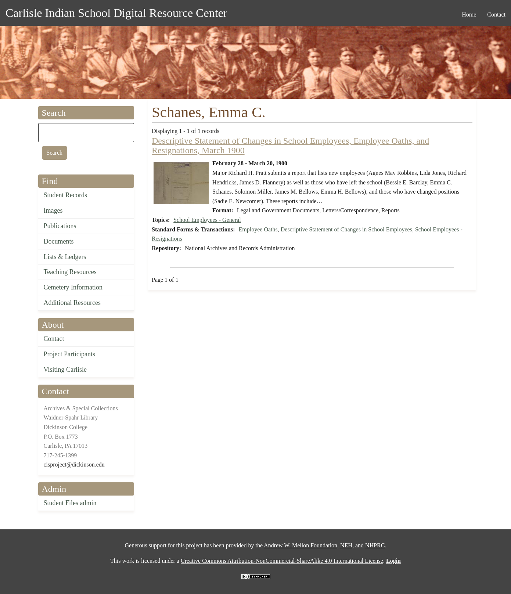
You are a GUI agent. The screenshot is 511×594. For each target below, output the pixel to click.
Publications (60, 226)
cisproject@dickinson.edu (74, 464)
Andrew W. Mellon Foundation (300, 545)
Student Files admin (70, 503)
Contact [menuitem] (496, 14)
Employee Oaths (258, 229)
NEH (346, 545)
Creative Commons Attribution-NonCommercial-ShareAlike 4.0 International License (282, 561)
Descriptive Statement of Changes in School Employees (346, 229)
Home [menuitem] (469, 14)
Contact (54, 338)
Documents (59, 241)
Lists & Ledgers (65, 256)
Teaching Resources (70, 272)
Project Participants (69, 354)
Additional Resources (72, 302)
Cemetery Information (73, 287)
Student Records (65, 195)
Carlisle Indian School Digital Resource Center (116, 12)
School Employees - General (207, 220)
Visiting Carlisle (65, 369)
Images (53, 210)
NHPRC (375, 545)
